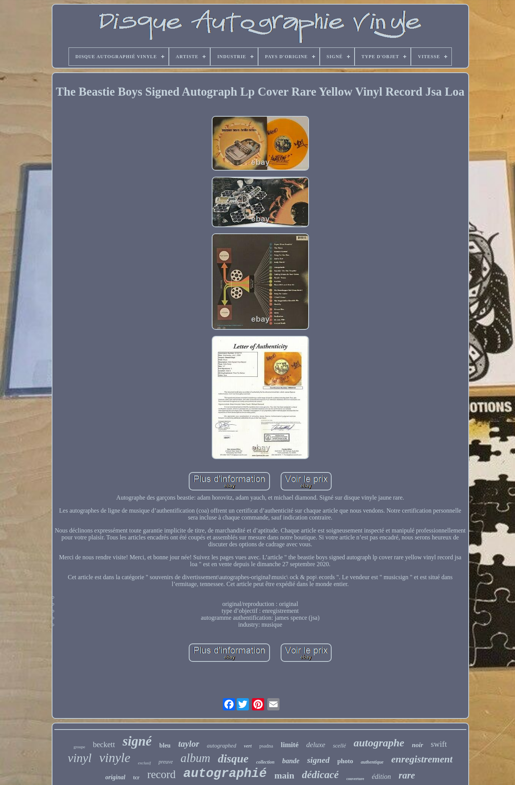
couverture (355, 779)
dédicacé (320, 774)
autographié (225, 774)
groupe (79, 746)
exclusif (144, 763)
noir (417, 745)
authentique (372, 762)
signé (137, 741)
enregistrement (422, 759)
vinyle (114, 758)
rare (407, 775)
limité (289, 745)
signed (318, 760)
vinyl (80, 758)
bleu (164, 745)
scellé (339, 746)
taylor (188, 744)
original (115, 777)
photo (345, 761)
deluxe (315, 745)
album (196, 758)
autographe (379, 743)
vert (248, 746)
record (161, 774)
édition (381, 776)
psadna (266, 746)
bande (290, 761)
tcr (136, 777)
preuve (166, 762)
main (284, 775)
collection (265, 762)
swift (439, 744)
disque (233, 758)
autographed (221, 746)
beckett (104, 744)
